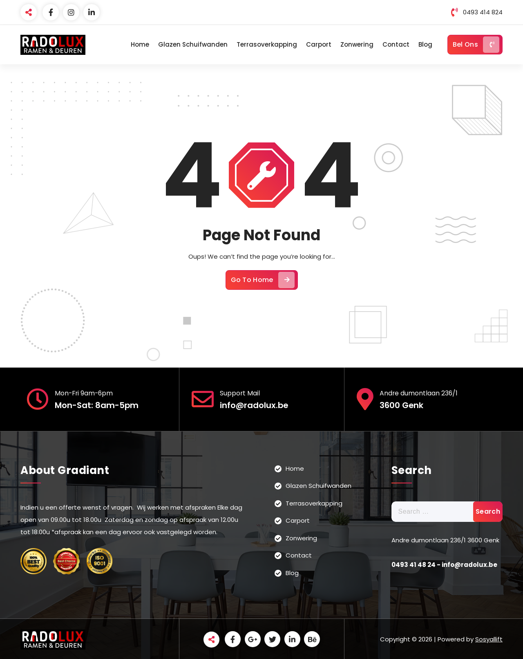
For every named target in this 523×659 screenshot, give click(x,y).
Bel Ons (476, 44)
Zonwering (356, 44)
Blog (425, 44)
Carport (318, 44)
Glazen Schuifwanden (193, 44)
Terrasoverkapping (267, 44)
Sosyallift (489, 638)
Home (140, 44)
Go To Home (263, 279)
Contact (395, 44)
